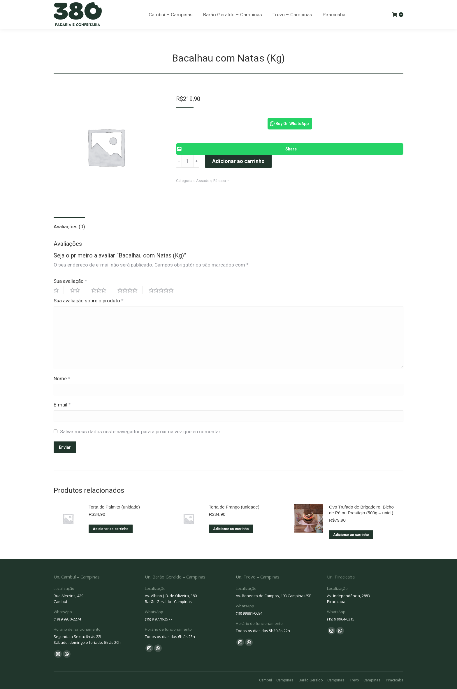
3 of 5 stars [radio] (101, 290)
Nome (62, 378)
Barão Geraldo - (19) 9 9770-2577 (191, 6)
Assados (204, 180)
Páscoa (219, 180)
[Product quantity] (188, 161)
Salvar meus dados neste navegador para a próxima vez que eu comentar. (140, 431)
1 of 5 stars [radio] (59, 290)
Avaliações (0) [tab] (69, 226)
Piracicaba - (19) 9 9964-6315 (321, 6)
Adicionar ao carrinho (238, 161)
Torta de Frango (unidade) (234, 506)
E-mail (62, 405)
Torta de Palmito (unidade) (114, 506)
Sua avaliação (70, 281)
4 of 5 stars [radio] (130, 290)
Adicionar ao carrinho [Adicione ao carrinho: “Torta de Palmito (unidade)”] (111, 529)
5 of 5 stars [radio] (163, 290)
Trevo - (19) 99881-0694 (258, 6)
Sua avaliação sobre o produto (89, 301)
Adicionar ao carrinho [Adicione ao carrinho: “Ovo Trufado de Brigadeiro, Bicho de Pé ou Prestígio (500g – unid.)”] (351, 535)
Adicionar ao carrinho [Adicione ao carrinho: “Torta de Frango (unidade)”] (231, 529)
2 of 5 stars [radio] (77, 290)
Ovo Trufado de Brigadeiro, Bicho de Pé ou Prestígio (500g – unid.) (361, 509)
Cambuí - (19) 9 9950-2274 (121, 6)
